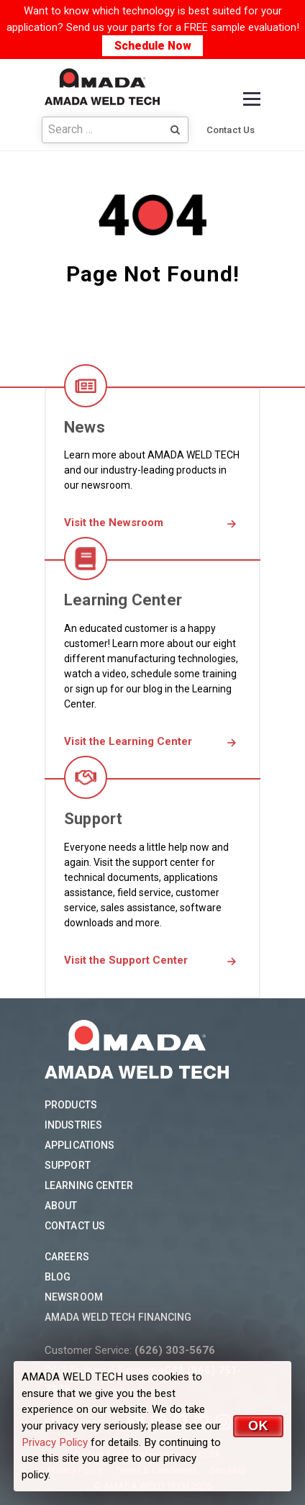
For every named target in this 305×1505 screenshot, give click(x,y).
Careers (67, 1256)
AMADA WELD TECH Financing (118, 1317)
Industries (73, 1125)
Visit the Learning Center (128, 741)
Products (71, 1105)
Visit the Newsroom (113, 522)
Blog (57, 1277)
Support (68, 1165)
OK (258, 1426)
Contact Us (230, 130)
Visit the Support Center (126, 960)
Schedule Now (152, 46)
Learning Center (89, 1185)
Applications (79, 1145)
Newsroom (74, 1297)
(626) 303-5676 (175, 1350)
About (61, 1205)
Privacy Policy (55, 1442)
